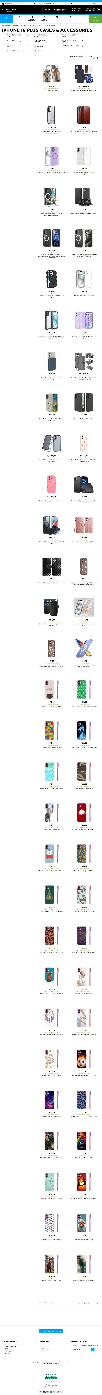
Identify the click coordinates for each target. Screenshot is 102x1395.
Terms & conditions (10, 1346)
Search (47, 9)
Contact (43, 1348)
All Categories (39, 50)
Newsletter (8, 1353)
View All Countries (46, 1350)
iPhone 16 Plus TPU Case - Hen (84, 1239)
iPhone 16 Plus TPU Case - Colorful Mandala (83, 952)
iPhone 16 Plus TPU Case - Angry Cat (51, 706)
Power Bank (11, 46)
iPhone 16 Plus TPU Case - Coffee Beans (51, 952)
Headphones (38, 46)
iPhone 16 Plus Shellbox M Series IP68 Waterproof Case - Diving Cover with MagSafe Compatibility (51, 256)
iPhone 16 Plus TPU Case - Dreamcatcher (51, 1034)
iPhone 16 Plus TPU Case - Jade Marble (84, 1280)
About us (43, 1345)
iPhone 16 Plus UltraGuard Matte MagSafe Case (51, 172)
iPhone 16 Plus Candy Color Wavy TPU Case (51, 500)
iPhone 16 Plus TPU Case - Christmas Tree (51, 911)
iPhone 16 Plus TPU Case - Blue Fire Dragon (84, 747)
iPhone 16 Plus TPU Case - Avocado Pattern (84, 706)
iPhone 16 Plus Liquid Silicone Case (84, 418)
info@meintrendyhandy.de (51, 1363)
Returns (7, 1348)
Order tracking (9, 1350)
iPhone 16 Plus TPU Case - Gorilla (83, 1157)
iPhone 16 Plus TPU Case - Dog (84, 993)
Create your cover (51, 90)
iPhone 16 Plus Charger (14, 41)
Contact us (52, 3)
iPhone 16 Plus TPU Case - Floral (51, 1075)
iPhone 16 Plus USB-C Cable (69, 35)
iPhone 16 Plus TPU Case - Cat (51, 829)
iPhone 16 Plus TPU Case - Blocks (51, 747)
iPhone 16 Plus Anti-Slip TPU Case (84, 295)
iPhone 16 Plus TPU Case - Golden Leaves (52, 1157)
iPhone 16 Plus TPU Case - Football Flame (84, 1075)
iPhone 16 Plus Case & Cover (14, 35)
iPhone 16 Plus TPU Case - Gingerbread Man (84, 1116)
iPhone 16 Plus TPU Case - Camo (83, 788)
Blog (42, 1346)
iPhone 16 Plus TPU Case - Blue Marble (51, 788)
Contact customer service (12, 1345)
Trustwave (74, 3)
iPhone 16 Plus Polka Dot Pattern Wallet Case (51, 583)
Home (6, 25)
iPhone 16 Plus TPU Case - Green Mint (51, 1198)
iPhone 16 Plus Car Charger (40, 41)
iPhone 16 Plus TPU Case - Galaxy (51, 1116)
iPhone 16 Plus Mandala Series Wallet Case (84, 542)
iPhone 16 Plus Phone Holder (69, 41)
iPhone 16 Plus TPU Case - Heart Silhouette (83, 1198)
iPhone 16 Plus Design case (16, 50)
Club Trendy (8, 1351)
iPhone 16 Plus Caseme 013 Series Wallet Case (84, 213)
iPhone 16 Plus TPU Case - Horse (51, 1280)
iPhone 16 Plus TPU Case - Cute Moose (51, 993)
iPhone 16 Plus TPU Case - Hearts (51, 1239)
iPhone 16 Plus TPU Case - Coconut (84, 911)
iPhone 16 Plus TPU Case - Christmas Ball (84, 829)
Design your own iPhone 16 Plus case (70, 46)
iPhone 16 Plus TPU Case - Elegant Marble (84, 1034)
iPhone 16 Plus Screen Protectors (41, 35)
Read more (16, 3)
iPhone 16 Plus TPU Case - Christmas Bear (51, 870)
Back (3, 25)
